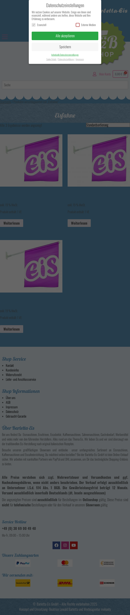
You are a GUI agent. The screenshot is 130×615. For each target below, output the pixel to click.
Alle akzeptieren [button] (65, 35)
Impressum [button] (80, 59)
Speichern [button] (65, 46)
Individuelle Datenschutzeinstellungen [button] (65, 54)
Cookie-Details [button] (51, 59)
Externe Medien (86, 25)
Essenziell (39, 25)
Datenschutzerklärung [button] (66, 59)
